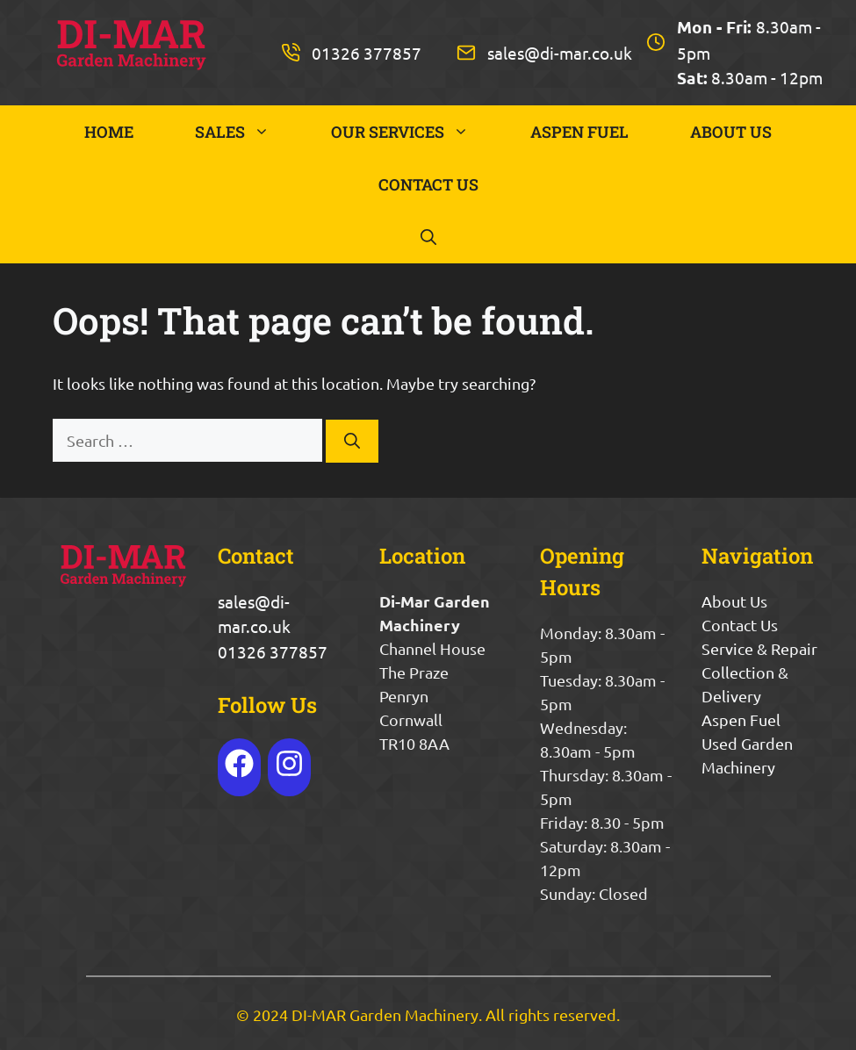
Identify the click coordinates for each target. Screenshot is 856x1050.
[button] (428, 237)
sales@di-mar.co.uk (559, 52)
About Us (734, 601)
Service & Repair (759, 648)
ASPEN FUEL (579, 131)
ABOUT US (731, 131)
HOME (108, 131)
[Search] (352, 441)
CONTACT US (428, 184)
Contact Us (739, 624)
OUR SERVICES (415, 131)
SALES (247, 131)
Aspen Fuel (740, 719)
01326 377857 (366, 52)
